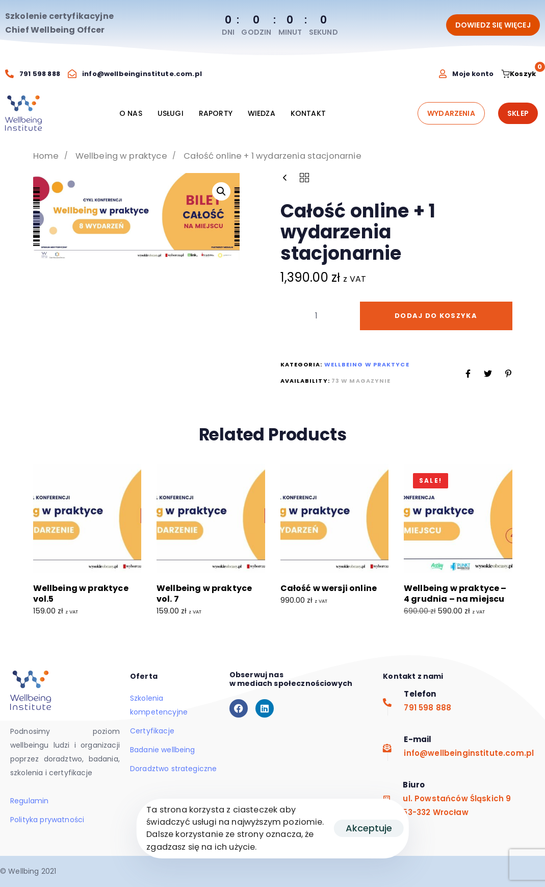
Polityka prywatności (47, 820)
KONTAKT (308, 113)
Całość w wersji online (328, 588)
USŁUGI (171, 113)
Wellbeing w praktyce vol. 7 (204, 593)
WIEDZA (261, 113)
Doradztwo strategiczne (173, 768)
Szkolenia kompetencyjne (159, 705)
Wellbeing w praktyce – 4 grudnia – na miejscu (455, 593)
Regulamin (29, 801)
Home (46, 156)
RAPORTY (215, 113)
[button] (221, 191)
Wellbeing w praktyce (121, 156)
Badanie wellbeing (162, 750)
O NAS (130, 113)
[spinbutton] (316, 316)
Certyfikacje (152, 731)
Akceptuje (369, 828)
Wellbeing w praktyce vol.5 (80, 593)
